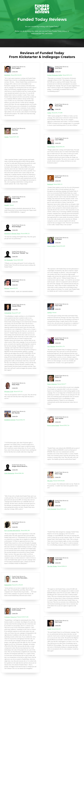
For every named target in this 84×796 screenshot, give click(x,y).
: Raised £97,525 (13, 391)
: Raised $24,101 (56, 146)
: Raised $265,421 (56, 509)
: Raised (9, 205)
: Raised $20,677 (56, 384)
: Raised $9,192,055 (12, 75)
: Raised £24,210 (53, 629)
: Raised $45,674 (14, 420)
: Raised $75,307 (12, 313)
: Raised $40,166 (14, 473)
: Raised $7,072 (11, 288)
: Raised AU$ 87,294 (16, 617)
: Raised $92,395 (17, 530)
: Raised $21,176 (56, 346)
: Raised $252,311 (59, 75)
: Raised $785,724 (58, 425)
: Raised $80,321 (17, 233)
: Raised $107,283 (11, 137)
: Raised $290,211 (57, 566)
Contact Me (15, 71)
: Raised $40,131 (54, 184)
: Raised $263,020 (13, 260)
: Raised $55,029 (56, 246)
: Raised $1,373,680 (54, 112)
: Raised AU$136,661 (56, 480)
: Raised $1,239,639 (13, 585)
